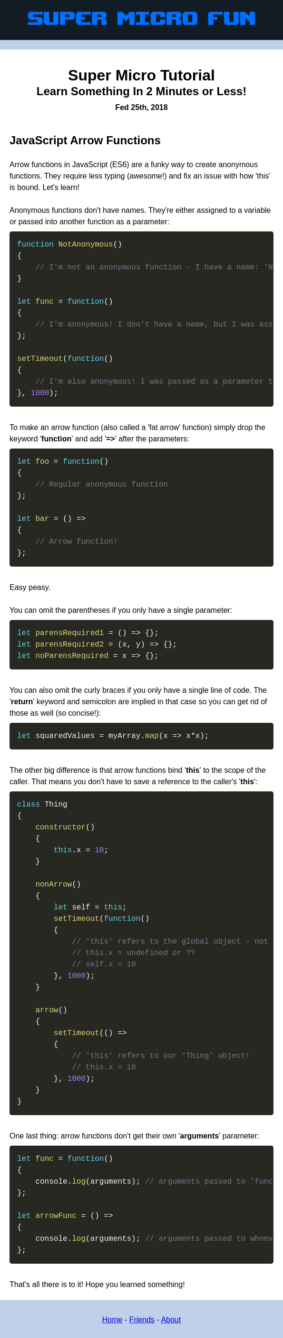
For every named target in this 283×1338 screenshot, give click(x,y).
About (171, 1320)
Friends (142, 1320)
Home (112, 1320)
